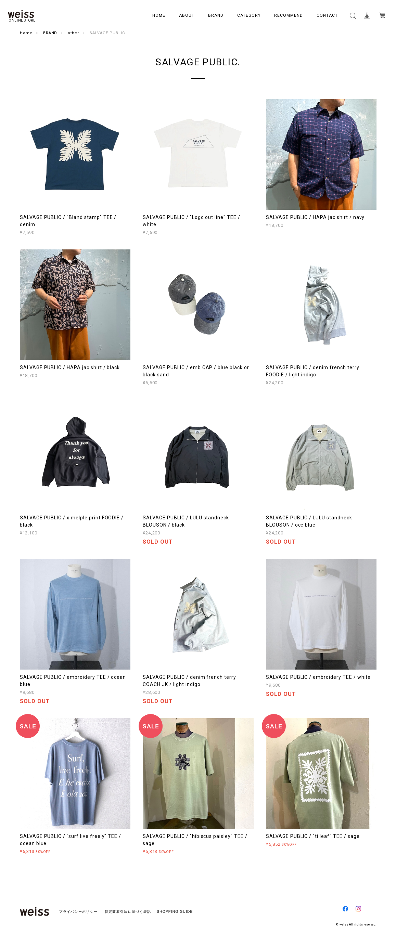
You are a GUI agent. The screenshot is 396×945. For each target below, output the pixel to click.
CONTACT (327, 15)
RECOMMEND (288, 15)
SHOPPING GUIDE (173, 912)
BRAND (215, 15)
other (73, 33)
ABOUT (186, 15)
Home (26, 33)
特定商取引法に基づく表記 (128, 912)
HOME (158, 15)
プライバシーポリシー (78, 912)
